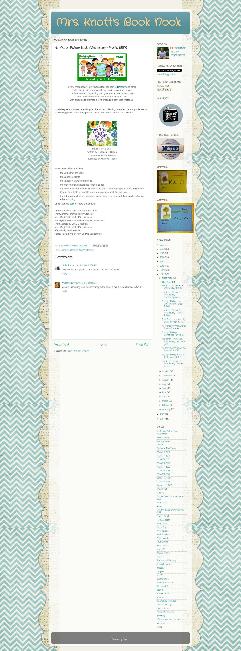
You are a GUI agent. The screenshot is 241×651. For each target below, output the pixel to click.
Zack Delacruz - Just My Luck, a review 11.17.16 (173, 321)
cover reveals (163, 531)
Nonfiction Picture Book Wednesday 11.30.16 (172, 287)
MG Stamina (162, 542)
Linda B (65, 265)
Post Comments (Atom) (78, 351)
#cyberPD (161, 549)
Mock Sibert (162, 502)
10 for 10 (160, 493)
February (166, 405)
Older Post (143, 344)
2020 (162, 257)
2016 (162, 274)
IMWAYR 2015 (163, 456)
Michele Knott (180, 48)
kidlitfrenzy (120, 87)
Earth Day (161, 527)
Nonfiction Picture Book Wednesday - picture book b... (172, 364)
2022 (162, 249)
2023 (162, 245)
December (167, 278)
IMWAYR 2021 (163, 481)
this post (69, 204)
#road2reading (163, 437)
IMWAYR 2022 (163, 553)
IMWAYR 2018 (163, 474)
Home (102, 344)
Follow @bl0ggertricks (166, 74)
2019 (162, 261)
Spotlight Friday (164, 441)
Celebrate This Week (166, 448)
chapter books (163, 608)
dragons (160, 571)
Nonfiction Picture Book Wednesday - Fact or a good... (173, 342)
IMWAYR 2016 (163, 463)
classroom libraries (165, 612)
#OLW (160, 575)
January (166, 409)
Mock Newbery (163, 534)
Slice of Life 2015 (164, 485)
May (164, 392)
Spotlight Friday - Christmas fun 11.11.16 (173, 334)
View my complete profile (177, 53)
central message (164, 604)
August (166, 380)
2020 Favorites (163, 538)
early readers (163, 545)
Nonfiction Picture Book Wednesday (77, 250)
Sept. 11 (160, 590)
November (167, 282)
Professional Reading (166, 560)
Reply (64, 274)
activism (160, 597)
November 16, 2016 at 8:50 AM (83, 265)
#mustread (162, 489)
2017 (162, 270)
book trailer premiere (166, 601)
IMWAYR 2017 (163, 459)
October (166, 371)
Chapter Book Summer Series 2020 (170, 498)
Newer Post (61, 344)
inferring (161, 616)
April (164, 396)
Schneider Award (164, 564)
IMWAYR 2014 (163, 452)
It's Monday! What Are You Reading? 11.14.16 (174, 327)
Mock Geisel (162, 523)
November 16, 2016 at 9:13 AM (83, 283)
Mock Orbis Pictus (165, 582)
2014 (162, 419)
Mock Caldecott (163, 520)
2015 (162, 414)
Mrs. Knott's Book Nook (118, 22)
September (167, 375)
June (165, 388)
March (165, 401)
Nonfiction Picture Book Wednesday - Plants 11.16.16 (172, 313)
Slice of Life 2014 (164, 478)
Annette (65, 283)
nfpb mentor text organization (170, 619)
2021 (162, 253)
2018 (162, 266)
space (159, 627)
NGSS (159, 557)
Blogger (126, 639)
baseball (160, 568)
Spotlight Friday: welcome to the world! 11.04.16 (173, 356)
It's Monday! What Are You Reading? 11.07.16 (174, 349)
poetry (159, 506)
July (164, 384)
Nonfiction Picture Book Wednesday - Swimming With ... (172, 295)
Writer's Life (163, 593)
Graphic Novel (163, 516)
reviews (160, 444)
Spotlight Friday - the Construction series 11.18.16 (172, 304)
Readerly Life (163, 586)
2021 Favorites (163, 579)
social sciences (163, 623)
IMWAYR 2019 (163, 470)
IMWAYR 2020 (163, 467)
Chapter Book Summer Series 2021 (170, 511)
